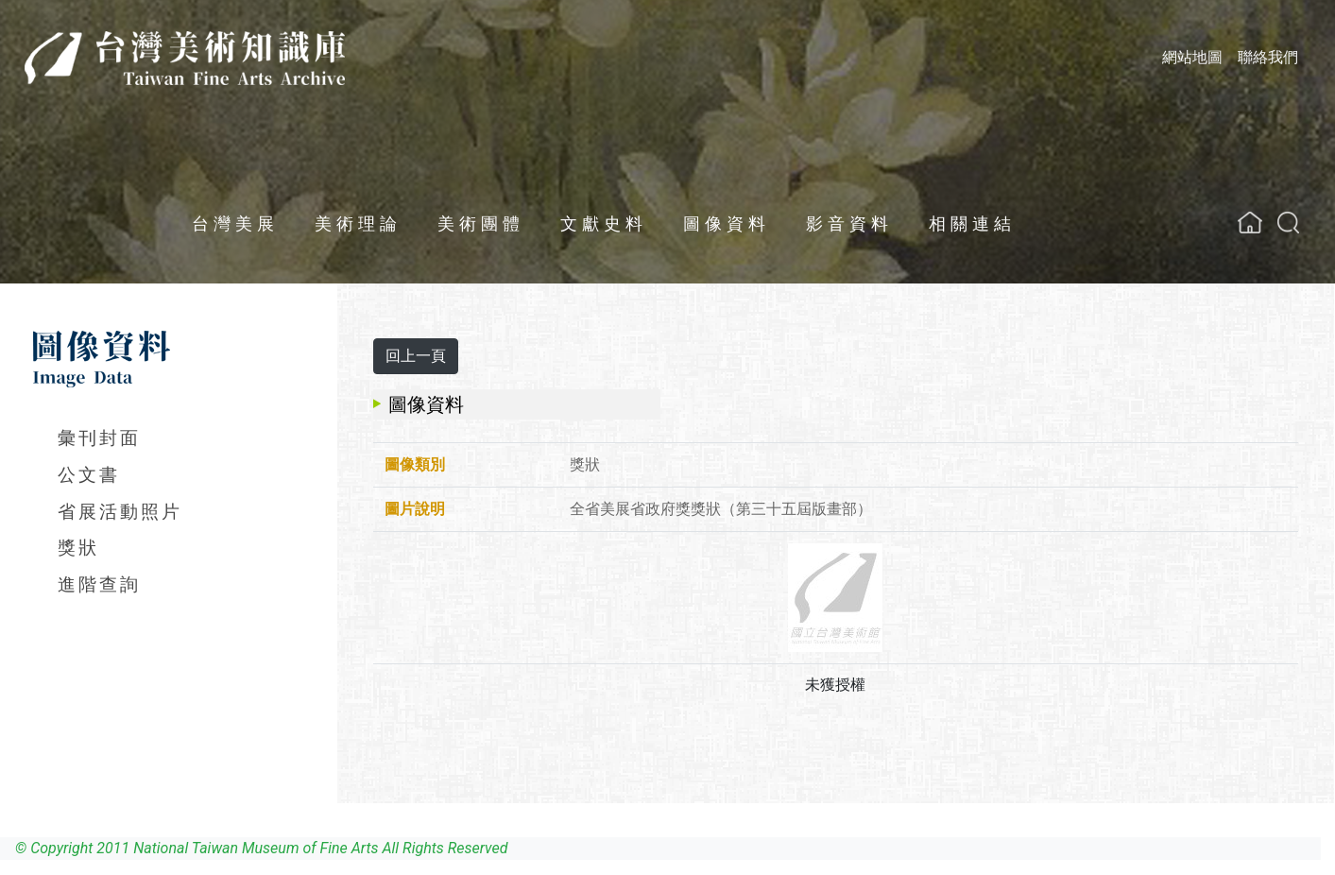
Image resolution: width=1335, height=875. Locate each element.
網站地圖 (1192, 57)
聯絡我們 (1268, 57)
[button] (1288, 222)
